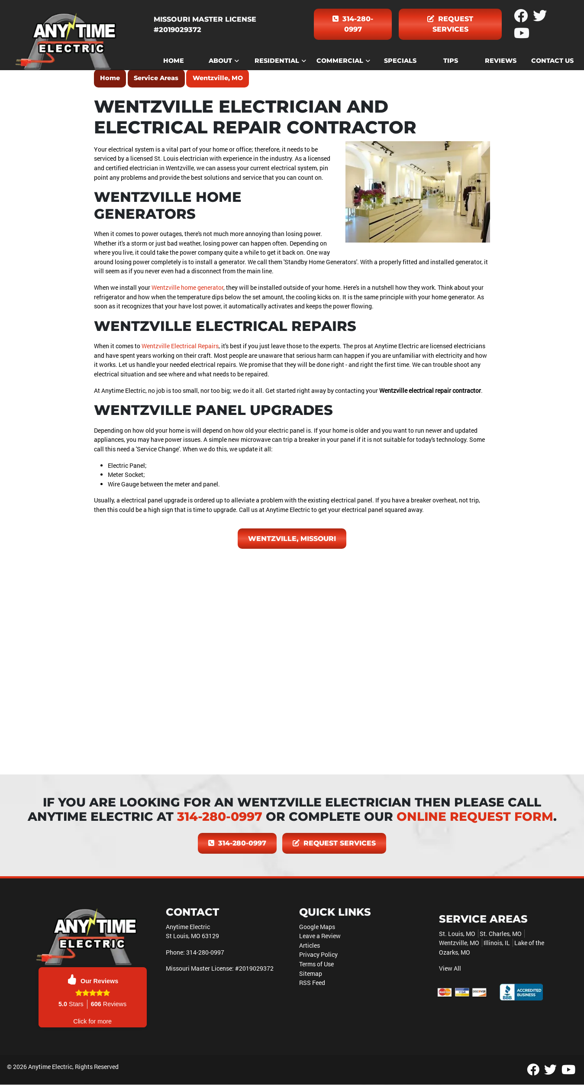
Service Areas (156, 78)
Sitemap (310, 973)
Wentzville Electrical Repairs (180, 346)
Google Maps (317, 927)
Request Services (450, 24)
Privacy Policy (318, 955)
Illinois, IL (497, 943)
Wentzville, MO (218, 78)
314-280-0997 (352, 24)
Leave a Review (320, 936)
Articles (309, 945)
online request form (475, 817)
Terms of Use (316, 964)
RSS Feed (312, 983)
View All (450, 969)
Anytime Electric (50, 1066)
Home (110, 78)
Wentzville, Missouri (292, 538)
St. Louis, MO (457, 934)
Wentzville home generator (187, 287)
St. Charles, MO (501, 934)
